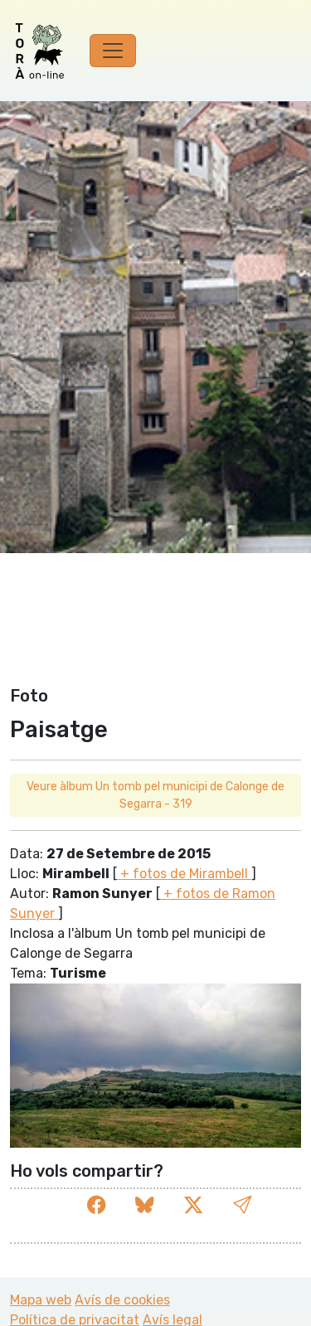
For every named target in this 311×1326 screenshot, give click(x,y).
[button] (242, 1205)
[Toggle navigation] (113, 50)
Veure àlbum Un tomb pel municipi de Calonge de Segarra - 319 (155, 795)
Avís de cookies (122, 1300)
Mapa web (40, 1300)
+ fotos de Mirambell (184, 874)
